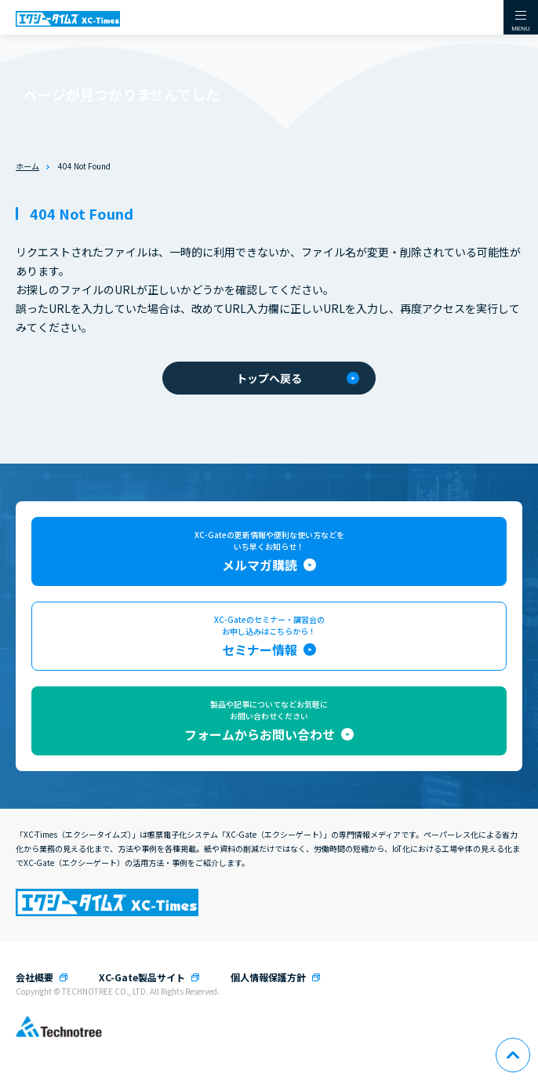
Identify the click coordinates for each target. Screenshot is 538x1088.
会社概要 (34, 977)
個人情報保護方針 (268, 977)
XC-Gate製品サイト (142, 977)
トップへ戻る (297, 378)
